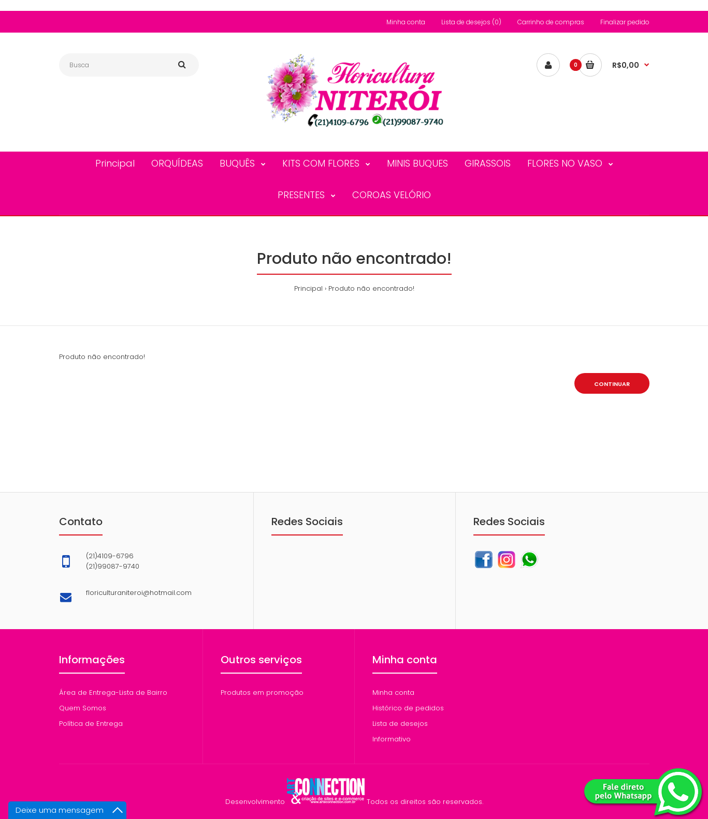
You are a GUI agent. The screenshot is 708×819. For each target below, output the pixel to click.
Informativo (391, 739)
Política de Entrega (91, 723)
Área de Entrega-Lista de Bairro (113, 692)
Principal (308, 288)
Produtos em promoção (262, 692)
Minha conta (405, 22)
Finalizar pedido (624, 22)
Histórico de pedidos (408, 708)
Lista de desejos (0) (471, 22)
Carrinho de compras (550, 22)
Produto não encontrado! (371, 288)
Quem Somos (82, 708)
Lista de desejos (400, 723)
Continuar (612, 384)
